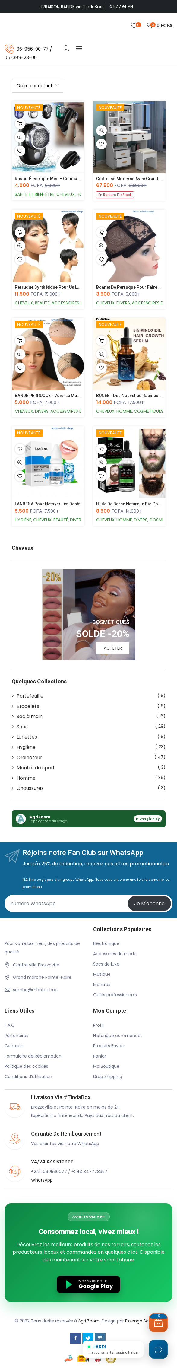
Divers (123, 303)
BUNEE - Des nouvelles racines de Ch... (135, 395)
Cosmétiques (148, 412)
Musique (102, 975)
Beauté (42, 303)
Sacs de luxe (106, 964)
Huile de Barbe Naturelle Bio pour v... (132, 504)
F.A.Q (10, 1026)
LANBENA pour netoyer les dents (48, 504)
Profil (98, 1026)
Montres (101, 985)
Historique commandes (118, 1036)
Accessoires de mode (75, 303)
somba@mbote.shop (35, 990)
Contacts (14, 1046)
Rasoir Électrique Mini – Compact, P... (51, 179)
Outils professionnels (115, 995)
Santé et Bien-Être (35, 195)
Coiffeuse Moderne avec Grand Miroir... (135, 179)
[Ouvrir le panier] (158, 1322)
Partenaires (16, 1036)
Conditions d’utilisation (28, 1077)
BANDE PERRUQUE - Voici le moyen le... (54, 395)
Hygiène (23, 520)
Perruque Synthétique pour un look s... (53, 287)
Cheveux (65, 195)
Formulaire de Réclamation (33, 1056)
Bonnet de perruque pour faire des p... (134, 287)
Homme (124, 412)
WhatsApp (42, 1180)
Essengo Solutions (144, 1321)
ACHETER (112, 648)
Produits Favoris (109, 1046)
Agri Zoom (89, 1321)
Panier (99, 1056)
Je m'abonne (149, 903)
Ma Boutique (106, 1067)
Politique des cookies (26, 1067)
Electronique (106, 944)
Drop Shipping (107, 1077)
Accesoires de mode (115, 954)
